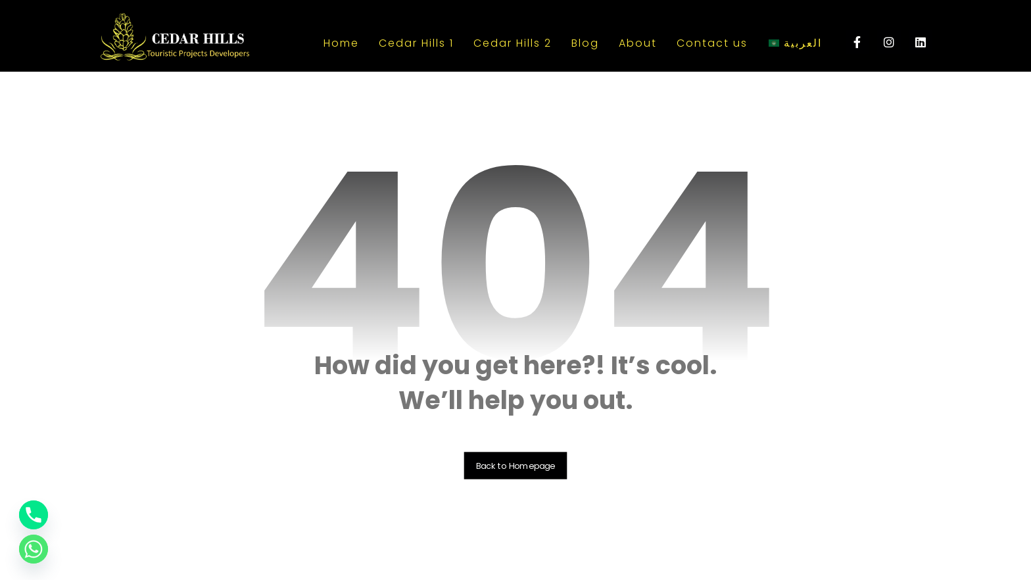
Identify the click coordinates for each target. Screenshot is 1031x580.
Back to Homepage (516, 465)
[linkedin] (920, 42)
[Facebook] (857, 42)
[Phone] (33, 514)
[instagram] (889, 42)
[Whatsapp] (33, 549)
